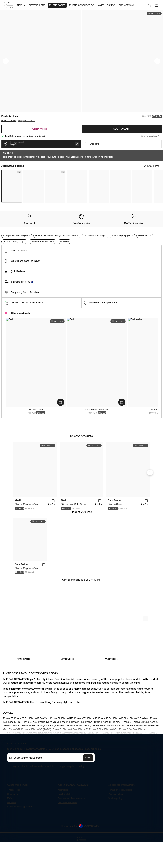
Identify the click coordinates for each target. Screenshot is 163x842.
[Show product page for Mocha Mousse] (33, 186)
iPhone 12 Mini (83, 725)
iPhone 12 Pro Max (65, 725)
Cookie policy (115, 798)
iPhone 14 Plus (92, 722)
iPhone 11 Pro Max (101, 725)
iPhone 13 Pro (140, 722)
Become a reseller (67, 802)
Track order (13, 790)
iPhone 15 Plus (29, 722)
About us (63, 790)
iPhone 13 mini (20, 725)
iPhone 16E (80, 718)
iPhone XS (141, 725)
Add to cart (122, 129)
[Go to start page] (8, 5)
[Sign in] (149, 5)
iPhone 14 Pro (76, 722)
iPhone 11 (130, 725)
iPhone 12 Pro (36, 725)
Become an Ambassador (71, 798)
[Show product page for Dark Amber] (11, 186)
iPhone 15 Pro (13, 722)
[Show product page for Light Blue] (142, 186)
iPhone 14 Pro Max (111, 722)
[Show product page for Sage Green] (77, 186)
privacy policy (77, 766)
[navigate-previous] (150, 472)
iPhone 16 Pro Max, (139, 718)
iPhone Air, (55, 718)
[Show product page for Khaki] (55, 186)
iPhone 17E (67, 718)
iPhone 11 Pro (118, 725)
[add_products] (60, 402)
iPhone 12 (49, 725)
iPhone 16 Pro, (105, 718)
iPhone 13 (127, 722)
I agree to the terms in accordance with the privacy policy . (49, 766)
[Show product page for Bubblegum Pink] (99, 186)
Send (88, 758)
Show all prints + (153, 166)
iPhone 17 (8, 718)
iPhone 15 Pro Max (47, 722)
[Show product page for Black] (120, 186)
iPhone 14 (63, 722)
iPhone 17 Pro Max (39, 718)
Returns (11, 802)
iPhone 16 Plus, (121, 718)
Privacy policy (115, 794)
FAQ (9, 798)
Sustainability (65, 794)
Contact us (13, 794)
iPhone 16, (92, 718)
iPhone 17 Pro (21, 718)
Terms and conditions (120, 790)
